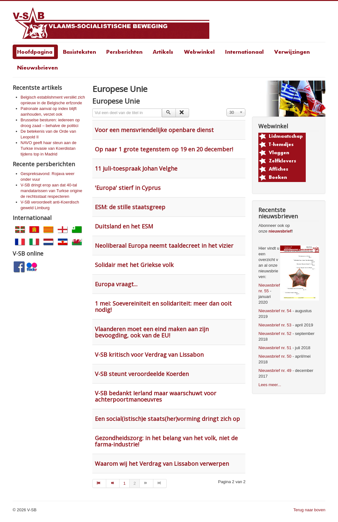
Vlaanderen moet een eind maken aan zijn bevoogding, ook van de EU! (152, 332)
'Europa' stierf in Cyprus (128, 187)
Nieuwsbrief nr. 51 (274, 347)
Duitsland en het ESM (124, 226)
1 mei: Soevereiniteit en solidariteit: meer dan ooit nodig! (163, 306)
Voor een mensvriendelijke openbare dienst (154, 130)
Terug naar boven (309, 509)
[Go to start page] (99, 483)
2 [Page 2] (134, 483)
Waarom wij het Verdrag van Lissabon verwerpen (162, 463)
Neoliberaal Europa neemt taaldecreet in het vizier (164, 245)
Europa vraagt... (116, 284)
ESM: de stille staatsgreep (130, 207)
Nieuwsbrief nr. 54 (274, 310)
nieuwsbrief (279, 231)
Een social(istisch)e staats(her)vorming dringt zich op (167, 418)
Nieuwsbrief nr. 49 (274, 370)
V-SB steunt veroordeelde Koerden (142, 374)
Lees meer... (269, 384)
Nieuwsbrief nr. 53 (274, 325)
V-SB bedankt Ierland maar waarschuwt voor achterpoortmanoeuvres (155, 396)
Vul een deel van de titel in (92, 108)
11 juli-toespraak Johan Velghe (136, 168)
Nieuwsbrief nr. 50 (274, 356)
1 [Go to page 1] (124, 483)
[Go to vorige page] (113, 483)
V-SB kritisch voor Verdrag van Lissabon (149, 354)
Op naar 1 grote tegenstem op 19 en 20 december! (164, 149)
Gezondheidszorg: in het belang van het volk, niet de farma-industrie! (166, 441)
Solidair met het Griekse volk (134, 265)
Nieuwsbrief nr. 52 (274, 333)
